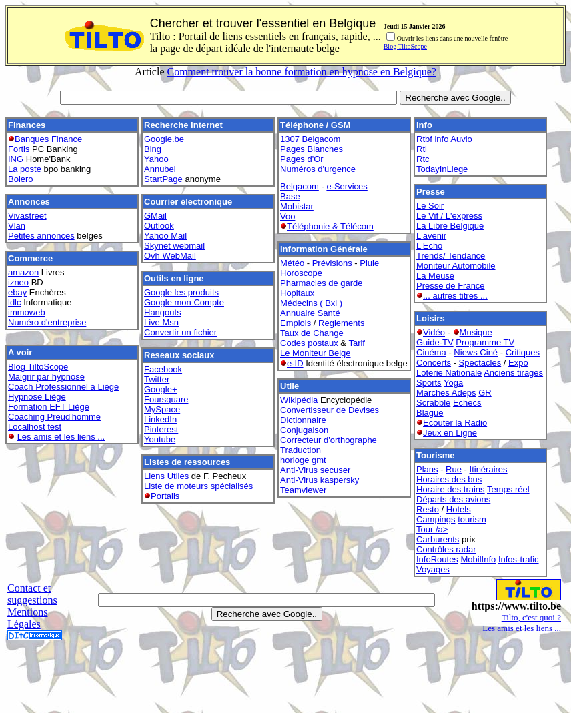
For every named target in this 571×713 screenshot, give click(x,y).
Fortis (19, 149)
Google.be (164, 139)
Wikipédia (299, 400)
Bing (152, 149)
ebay (17, 292)
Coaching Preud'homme (54, 417)
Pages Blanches (311, 149)
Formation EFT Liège (48, 407)
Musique (476, 332)
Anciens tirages (513, 373)
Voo (287, 216)
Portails (165, 496)
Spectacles (480, 363)
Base (290, 196)
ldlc (14, 302)
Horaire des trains (450, 489)
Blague (429, 413)
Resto (427, 509)
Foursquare (166, 399)
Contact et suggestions (32, 594)
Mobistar (297, 206)
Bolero (20, 179)
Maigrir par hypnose (46, 377)
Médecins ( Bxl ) (311, 303)
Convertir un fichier (180, 332)
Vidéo (434, 332)
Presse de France (450, 286)
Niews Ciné (476, 352)
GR (485, 393)
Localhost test (34, 427)
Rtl (421, 149)
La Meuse (435, 276)
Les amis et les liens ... (61, 437)
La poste (24, 169)
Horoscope (301, 273)
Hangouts (162, 312)
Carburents (437, 539)
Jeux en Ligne (450, 433)
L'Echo (429, 246)
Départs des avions (453, 499)
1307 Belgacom (310, 139)
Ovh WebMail (170, 256)
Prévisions (332, 263)
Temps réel (508, 489)
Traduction (300, 450)
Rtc (423, 159)
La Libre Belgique (450, 226)
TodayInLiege (442, 169)
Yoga (453, 383)
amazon (23, 272)
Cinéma (431, 352)
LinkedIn (160, 419)
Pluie (369, 263)
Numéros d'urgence (318, 169)
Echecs (467, 403)
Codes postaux (309, 343)
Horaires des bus (449, 479)
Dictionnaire (303, 420)
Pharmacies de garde (321, 283)
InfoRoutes (437, 559)
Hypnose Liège (37, 397)
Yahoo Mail (165, 236)
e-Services (346, 186)
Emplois (295, 323)
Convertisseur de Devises (329, 410)
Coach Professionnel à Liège (63, 387)
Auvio (461, 139)
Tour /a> (432, 529)
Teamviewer (303, 490)
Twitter (156, 379)
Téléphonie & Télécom (330, 226)
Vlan (16, 226)
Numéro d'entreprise (47, 322)
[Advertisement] (285, 678)
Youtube (159, 439)
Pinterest (161, 429)
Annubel (160, 169)
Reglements (341, 323)
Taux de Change (312, 333)
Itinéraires (489, 469)
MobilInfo (478, 559)
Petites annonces (41, 236)
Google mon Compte (184, 302)
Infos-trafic (518, 559)
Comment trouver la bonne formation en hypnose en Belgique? (301, 71)
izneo (18, 282)
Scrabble (433, 403)
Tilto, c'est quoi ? (531, 617)
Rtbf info (432, 139)
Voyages (433, 569)
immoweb (26, 312)
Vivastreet (27, 216)
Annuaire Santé (310, 313)
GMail (155, 216)
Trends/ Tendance (450, 256)
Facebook (163, 369)
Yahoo (156, 159)
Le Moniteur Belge (315, 353)
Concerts (433, 363)
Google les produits (181, 292)
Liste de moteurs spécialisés (198, 486)
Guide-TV (435, 342)
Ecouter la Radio (455, 423)
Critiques (523, 352)
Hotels (458, 509)
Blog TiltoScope (405, 46)
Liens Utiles (166, 476)
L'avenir (431, 236)
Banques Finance (48, 139)
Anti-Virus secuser (315, 470)
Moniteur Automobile (456, 266)
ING (15, 159)
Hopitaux (297, 293)
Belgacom (299, 186)
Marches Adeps (446, 393)
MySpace (162, 409)
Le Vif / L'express (449, 216)
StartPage (163, 179)
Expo (518, 363)
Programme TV (485, 342)
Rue (454, 469)
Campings (436, 519)
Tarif (356, 343)
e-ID (295, 363)
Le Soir (430, 206)
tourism (472, 519)
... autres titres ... (455, 296)
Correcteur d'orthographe (328, 440)
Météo (292, 263)
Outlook (159, 226)
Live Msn (161, 322)
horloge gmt (303, 460)
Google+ (160, 389)
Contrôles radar (446, 549)
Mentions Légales (27, 618)
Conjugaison (304, 430)
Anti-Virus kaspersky (319, 480)
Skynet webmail (174, 246)
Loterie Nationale (449, 373)
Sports (429, 383)
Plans (427, 469)
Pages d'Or (302, 159)
